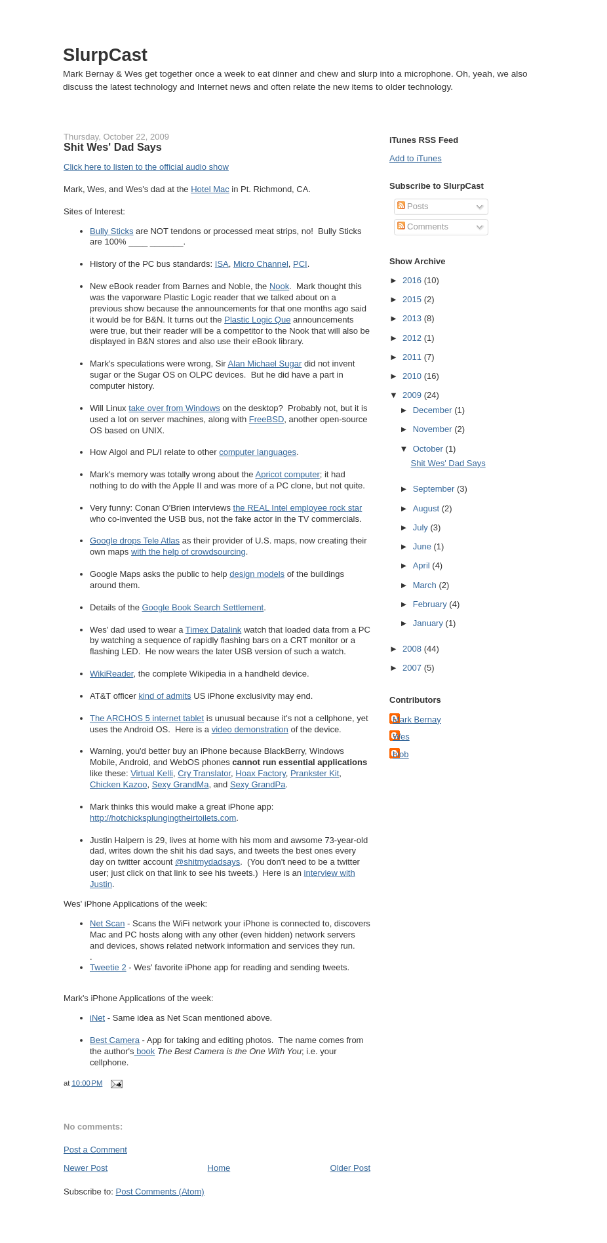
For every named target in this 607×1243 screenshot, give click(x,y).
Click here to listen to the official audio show (146, 167)
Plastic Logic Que (257, 320)
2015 (413, 299)
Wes (401, 736)
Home (219, 1168)
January (429, 623)
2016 (413, 280)
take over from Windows (174, 408)
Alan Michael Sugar (265, 363)
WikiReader (111, 674)
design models (256, 574)
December (434, 410)
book (144, 1051)
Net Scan (107, 923)
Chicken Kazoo (118, 784)
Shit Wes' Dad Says (113, 147)
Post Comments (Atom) (160, 1191)
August (427, 508)
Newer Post (86, 1168)
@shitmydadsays (207, 862)
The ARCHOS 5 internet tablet (147, 718)
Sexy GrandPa (258, 784)
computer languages (257, 452)
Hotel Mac (210, 189)
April (423, 565)
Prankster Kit (314, 773)
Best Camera (115, 1040)
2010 (413, 376)
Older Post (350, 1168)
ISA (222, 264)
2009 (413, 395)
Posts (413, 206)
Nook (279, 286)
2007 (413, 668)
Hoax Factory (260, 773)
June (423, 546)
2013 (413, 318)
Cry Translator (204, 773)
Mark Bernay (417, 719)
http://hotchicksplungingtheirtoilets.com (163, 818)
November (434, 429)
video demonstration (250, 729)
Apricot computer (287, 474)
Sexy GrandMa (180, 784)
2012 (413, 338)
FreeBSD (266, 419)
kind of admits (164, 696)
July (422, 527)
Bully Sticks (111, 231)
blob (401, 754)
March (426, 585)
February (431, 604)
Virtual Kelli (151, 773)
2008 (413, 649)
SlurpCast (105, 55)
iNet (97, 1018)
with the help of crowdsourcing (188, 552)
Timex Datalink (213, 630)
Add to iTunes (415, 158)
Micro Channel (260, 264)
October (429, 449)
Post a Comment (95, 1149)
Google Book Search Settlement (203, 607)
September (435, 489)
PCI (300, 264)
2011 (413, 357)
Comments (422, 226)
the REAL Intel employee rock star (297, 508)
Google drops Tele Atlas (135, 540)
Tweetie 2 (108, 967)
